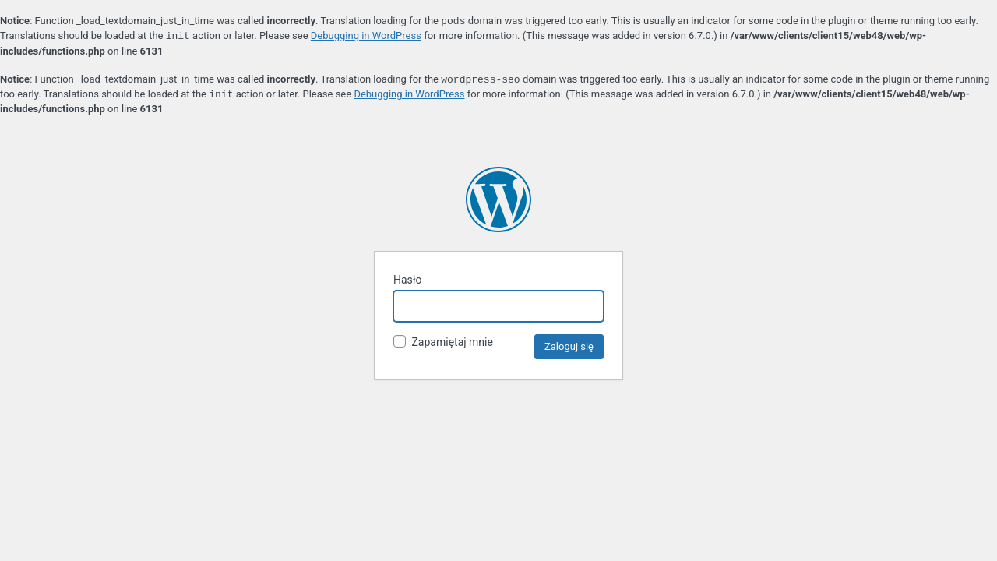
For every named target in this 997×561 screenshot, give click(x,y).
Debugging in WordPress (366, 36)
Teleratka (498, 199)
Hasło (407, 279)
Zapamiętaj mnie (443, 341)
